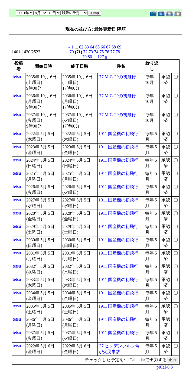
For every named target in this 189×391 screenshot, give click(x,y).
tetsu (17, 76)
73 (91, 52)
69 (119, 47)
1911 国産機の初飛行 (118, 133)
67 (108, 47)
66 (103, 47)
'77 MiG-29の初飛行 (117, 76)
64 (92, 47)
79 (84, 56)
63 (86, 47)
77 (112, 52)
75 (101, 52)
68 (114, 47)
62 (81, 47)
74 (96, 52)
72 (85, 52)
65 (97, 47)
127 (100, 56)
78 (118, 52)
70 (72, 52)
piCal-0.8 (165, 367)
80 (90, 56)
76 (107, 52)
